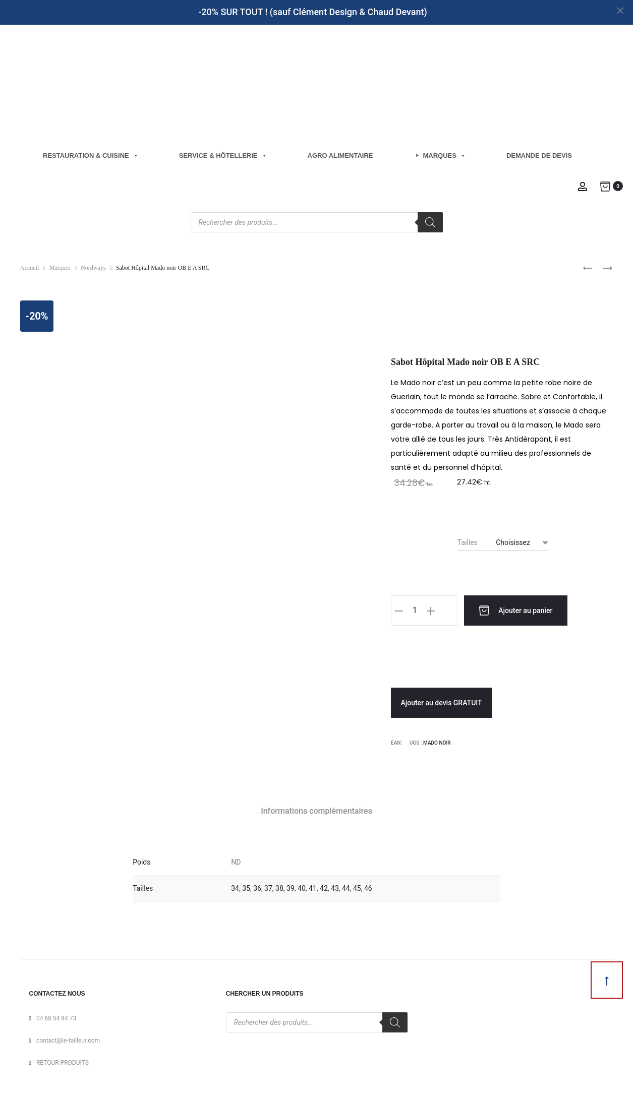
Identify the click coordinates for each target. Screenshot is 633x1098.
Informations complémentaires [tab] (316, 809)
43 (335, 887)
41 (313, 887)
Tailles (467, 542)
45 (357, 887)
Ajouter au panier (500, 610)
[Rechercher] (430, 222)
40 (302, 887)
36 (257, 887)
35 (246, 887)
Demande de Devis (539, 155)
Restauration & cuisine (91, 155)
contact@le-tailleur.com (68, 1039)
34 (235, 887)
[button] (399, 610)
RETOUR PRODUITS (62, 1061)
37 (268, 887)
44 (346, 887)
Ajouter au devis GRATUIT (441, 701)
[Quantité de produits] (415, 610)
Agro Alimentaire (340, 155)
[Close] (620, 10)
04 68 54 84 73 (56, 1016)
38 (279, 887)
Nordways (93, 267)
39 (290, 887)
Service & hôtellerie (223, 155)
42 (324, 887)
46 (368, 887)
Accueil (29, 267)
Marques (444, 155)
